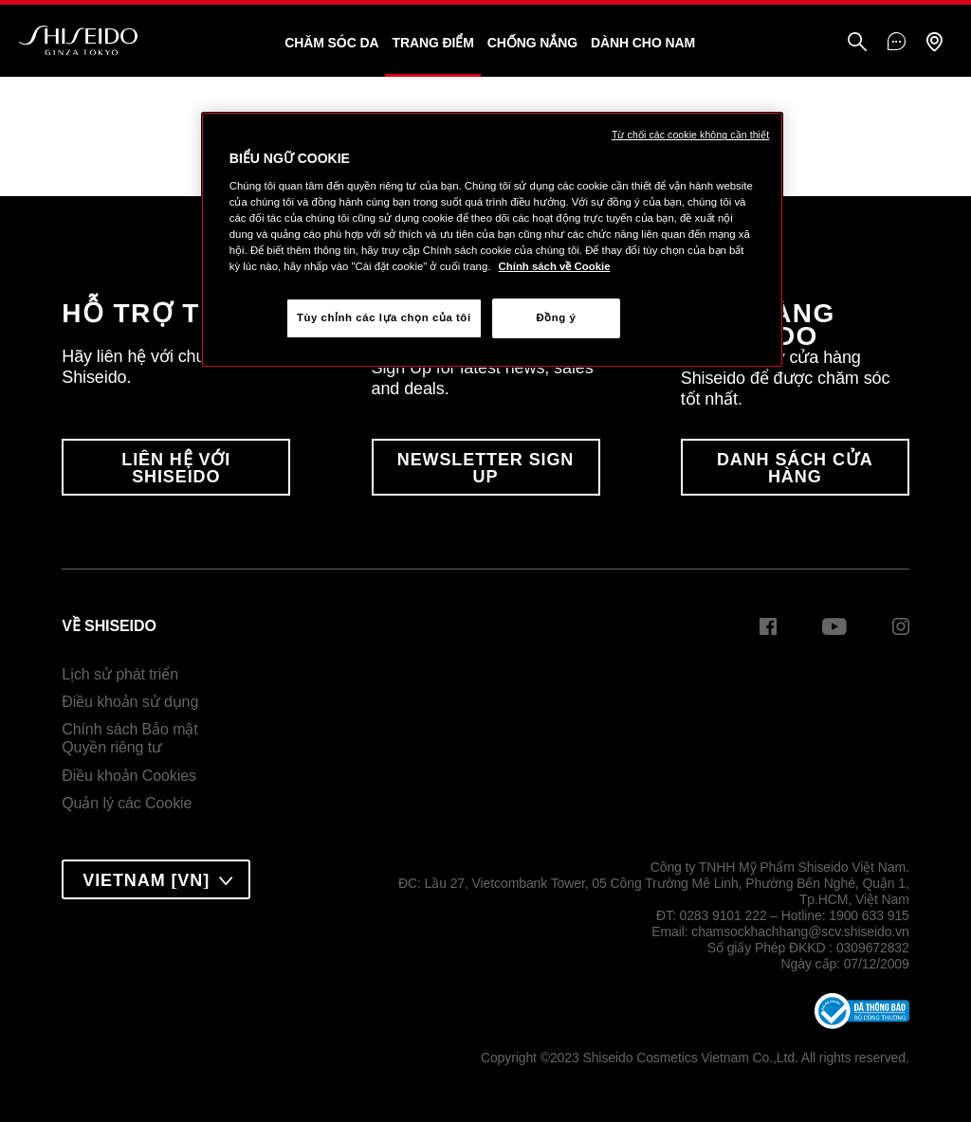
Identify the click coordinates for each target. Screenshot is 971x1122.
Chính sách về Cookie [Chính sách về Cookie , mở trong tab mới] (555, 266)
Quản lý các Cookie (127, 803)
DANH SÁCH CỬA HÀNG (795, 468)
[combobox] (156, 879)
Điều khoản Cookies (129, 776)
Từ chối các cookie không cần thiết (690, 134)
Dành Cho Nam (643, 42)
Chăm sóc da (331, 42)
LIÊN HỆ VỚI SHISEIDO (175, 468)
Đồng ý (556, 317)
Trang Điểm (432, 42)
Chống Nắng (532, 42)
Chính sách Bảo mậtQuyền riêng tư (129, 738)
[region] (492, 240)
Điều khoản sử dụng (130, 702)
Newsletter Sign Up (486, 468)
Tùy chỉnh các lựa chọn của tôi (384, 317)
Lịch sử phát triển (120, 674)
